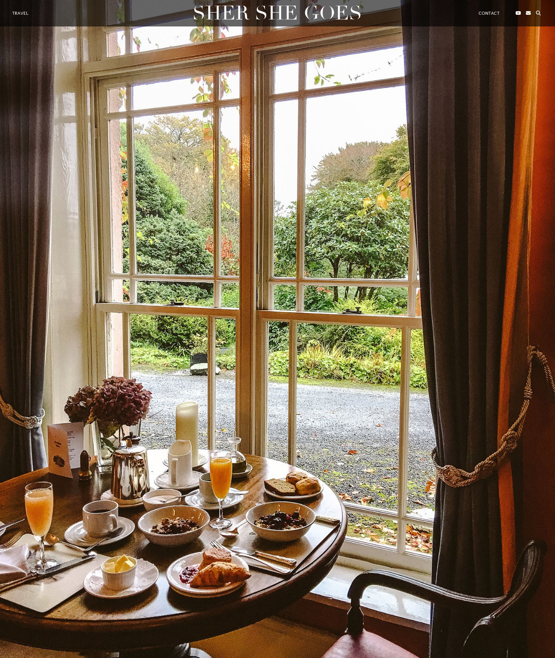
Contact (489, 13)
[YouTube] (518, 13)
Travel (20, 13)
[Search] (538, 13)
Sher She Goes (277, 13)
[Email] (528, 13)
